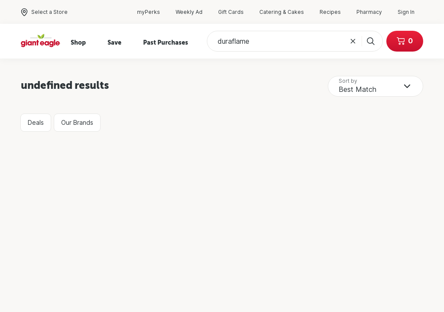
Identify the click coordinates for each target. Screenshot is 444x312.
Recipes (334, 12)
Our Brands (77, 122)
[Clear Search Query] (353, 41)
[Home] (41, 41)
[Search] (369, 41)
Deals (36, 122)
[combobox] (375, 86)
